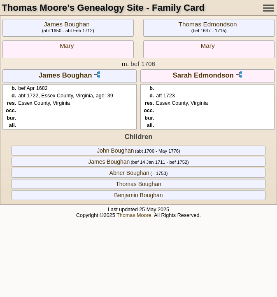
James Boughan (67, 24)
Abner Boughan (129, 173)
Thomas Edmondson (208, 24)
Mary (67, 45)
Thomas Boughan (138, 184)
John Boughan (115, 150)
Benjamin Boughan (138, 195)
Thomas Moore (133, 215)
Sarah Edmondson (203, 75)
